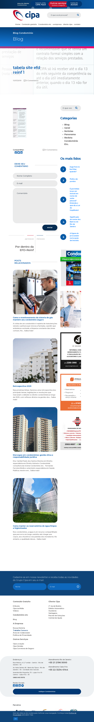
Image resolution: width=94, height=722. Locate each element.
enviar (50, 227)
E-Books (16, 606)
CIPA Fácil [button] (40, 4)
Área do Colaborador (21, 633)
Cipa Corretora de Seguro (23, 648)
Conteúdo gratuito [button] (29, 24)
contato (77, 24)
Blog (66, 124)
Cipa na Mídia (18, 608)
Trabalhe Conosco (20, 630)
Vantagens (52, 613)
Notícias (68, 131)
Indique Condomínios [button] (47, 691)
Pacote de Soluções (56, 616)
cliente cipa (67, 24)
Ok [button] (16, 719)
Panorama (70, 134)
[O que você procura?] (61, 15)
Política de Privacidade (22, 635)
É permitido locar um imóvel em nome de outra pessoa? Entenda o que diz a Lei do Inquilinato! (75, 199)
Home (17, 24)
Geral (67, 128)
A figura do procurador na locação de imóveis (74, 236)
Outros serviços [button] (58, 4)
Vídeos (16, 611)
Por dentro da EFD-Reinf (24, 248)
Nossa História (19, 628)
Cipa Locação (18, 644)
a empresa (57, 24)
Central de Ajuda (55, 618)
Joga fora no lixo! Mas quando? (75, 169)
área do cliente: (23, 3)
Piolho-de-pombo (74, 180)
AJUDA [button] (74, 4)
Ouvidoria (52, 611)
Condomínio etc (44, 24)
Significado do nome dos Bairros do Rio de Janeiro (75, 221)
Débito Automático (56, 608)
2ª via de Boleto (54, 606)
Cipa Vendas (18, 646)
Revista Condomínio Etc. (71, 141)
